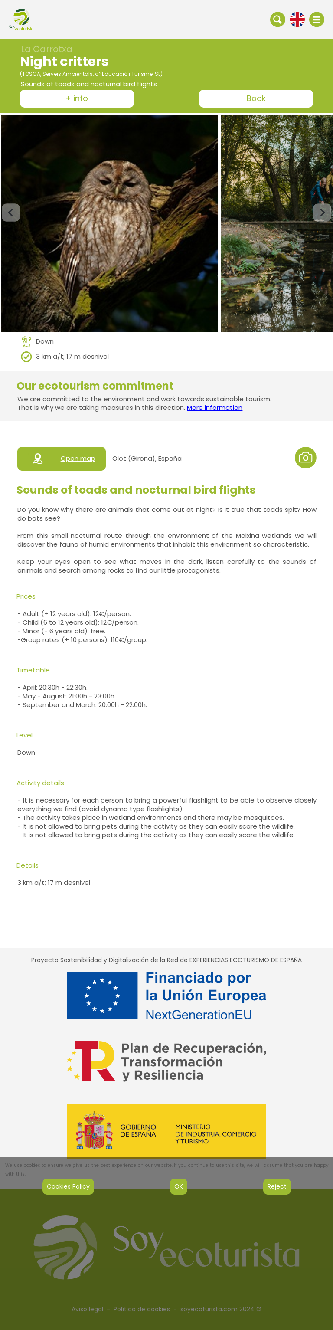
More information (214, 407)
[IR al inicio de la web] (21, 19)
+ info (76, 98)
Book (256, 98)
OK (178, 1186)
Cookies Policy (68, 1186)
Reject (277, 1186)
